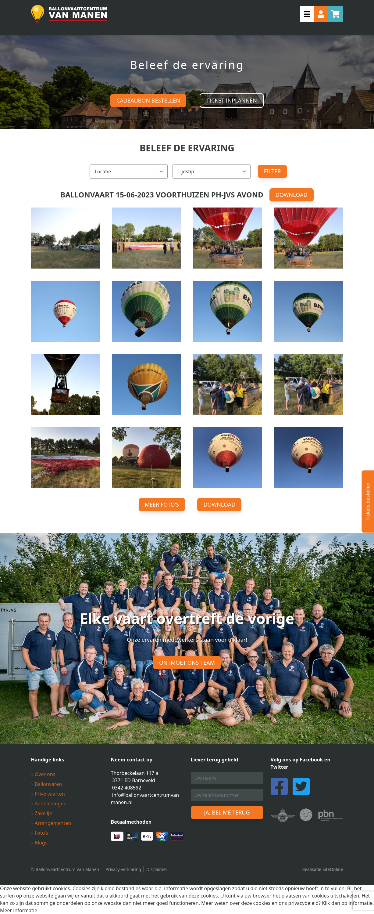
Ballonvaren (46, 784)
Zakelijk (41, 813)
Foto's (39, 832)
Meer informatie (18, 910)
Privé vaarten (48, 793)
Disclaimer (156, 869)
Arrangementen (51, 823)
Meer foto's (162, 504)
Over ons (43, 774)
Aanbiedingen (49, 803)
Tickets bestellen (367, 501)
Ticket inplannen (231, 100)
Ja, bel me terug (227, 812)
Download (292, 194)
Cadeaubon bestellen (148, 100)
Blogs (39, 842)
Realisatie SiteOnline (322, 869)
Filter (272, 171)
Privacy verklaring (123, 869)
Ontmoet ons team (187, 662)
